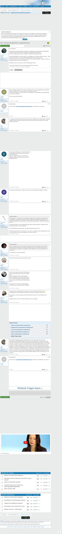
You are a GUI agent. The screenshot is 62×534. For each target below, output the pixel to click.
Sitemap (42, 526)
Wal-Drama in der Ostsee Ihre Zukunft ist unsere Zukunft (20, 506)
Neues (7, 6)
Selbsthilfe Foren (13, 6)
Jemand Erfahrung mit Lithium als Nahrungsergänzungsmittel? (13, 485)
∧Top (59, 532)
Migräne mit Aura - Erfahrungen (13, 509)
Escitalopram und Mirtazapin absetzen (15, 500)
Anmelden (48, 8)
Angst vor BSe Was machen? (12, 482)
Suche (20, 6)
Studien (42, 6)
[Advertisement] (30, 313)
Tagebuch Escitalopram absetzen (13, 503)
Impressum (16, 526)
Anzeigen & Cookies (26, 526)
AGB (31, 526)
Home (2, 6)
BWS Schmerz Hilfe (9, 488)
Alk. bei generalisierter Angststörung (15, 43)
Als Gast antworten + (5, 45)
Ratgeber (25, 6)
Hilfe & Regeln (36, 6)
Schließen (25, 39)
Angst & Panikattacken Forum (13, 514)
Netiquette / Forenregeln (37, 526)
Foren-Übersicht (4, 514)
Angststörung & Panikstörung (25, 514)
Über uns (11, 526)
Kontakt (8, 526)
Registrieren (41, 8)
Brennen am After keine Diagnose (13, 475)
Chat (30, 6)
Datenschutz (20, 526)
